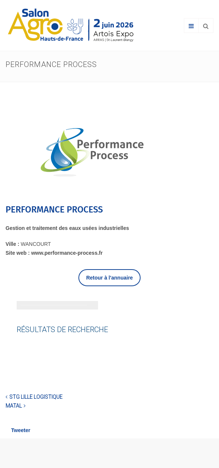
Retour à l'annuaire (109, 278)
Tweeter (20, 430)
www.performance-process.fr (66, 253)
